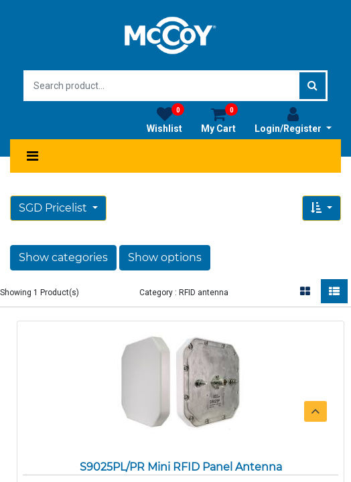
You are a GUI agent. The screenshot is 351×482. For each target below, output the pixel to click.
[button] (321, 208)
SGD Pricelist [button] (54, 208)
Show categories (63, 257)
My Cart (219, 120)
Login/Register (293, 120)
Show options (165, 257)
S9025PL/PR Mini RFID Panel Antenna (181, 467)
